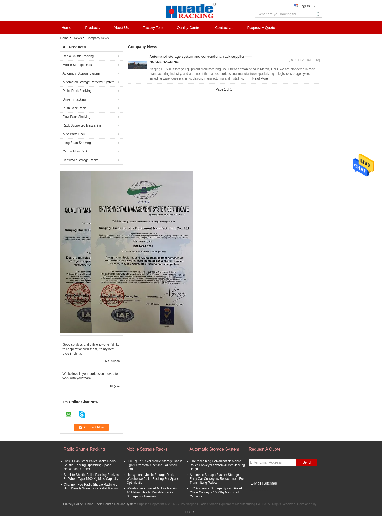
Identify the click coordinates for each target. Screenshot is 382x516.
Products (92, 27)
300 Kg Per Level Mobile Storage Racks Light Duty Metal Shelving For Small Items (155, 465)
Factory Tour (153, 27)
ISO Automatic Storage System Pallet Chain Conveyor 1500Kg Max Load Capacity (216, 492)
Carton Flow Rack (75, 151)
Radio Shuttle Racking (78, 56)
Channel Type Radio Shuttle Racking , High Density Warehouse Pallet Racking (91, 486)
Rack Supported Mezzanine (82, 125)
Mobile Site (258, 490)
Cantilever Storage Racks (80, 160)
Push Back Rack (74, 108)
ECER (189, 512)
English (307, 6)
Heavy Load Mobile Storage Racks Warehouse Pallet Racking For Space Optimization (153, 479)
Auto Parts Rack (74, 134)
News (78, 38)
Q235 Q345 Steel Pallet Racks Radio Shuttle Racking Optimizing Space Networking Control (90, 465)
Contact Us (224, 27)
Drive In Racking (74, 99)
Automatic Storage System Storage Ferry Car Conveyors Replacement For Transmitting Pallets (217, 479)
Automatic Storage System (81, 73)
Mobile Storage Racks (78, 65)
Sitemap (270, 483)
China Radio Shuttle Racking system (110, 504)
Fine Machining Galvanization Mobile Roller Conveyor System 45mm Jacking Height (217, 465)
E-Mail (256, 483)
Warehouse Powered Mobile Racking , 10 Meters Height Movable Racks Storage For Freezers (153, 492)
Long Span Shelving (77, 143)
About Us (121, 27)
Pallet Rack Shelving (77, 91)
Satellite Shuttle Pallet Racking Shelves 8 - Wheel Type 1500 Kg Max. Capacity (91, 477)
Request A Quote (261, 27)
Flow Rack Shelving (76, 117)
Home (66, 27)
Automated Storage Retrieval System (88, 82)
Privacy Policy (73, 504)
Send (306, 462)
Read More (260, 78)
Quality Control (189, 27)
